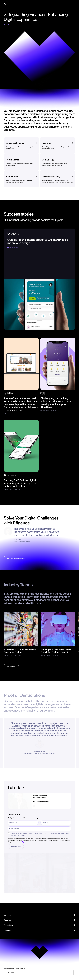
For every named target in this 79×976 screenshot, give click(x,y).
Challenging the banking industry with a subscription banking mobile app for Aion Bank (56, 355)
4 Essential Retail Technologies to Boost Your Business (20, 603)
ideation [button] (49, 607)
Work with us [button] (7, 24)
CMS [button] (5, 365)
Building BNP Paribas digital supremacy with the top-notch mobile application (21, 435)
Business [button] (6, 607)
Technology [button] (18, 607)
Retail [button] (11, 607)
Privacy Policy (20, 794)
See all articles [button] (11, 619)
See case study (12, 248)
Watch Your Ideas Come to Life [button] (16, 511)
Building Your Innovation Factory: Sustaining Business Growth (57, 603)
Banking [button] (42, 362)
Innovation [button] (56, 607)
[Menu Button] (74, 4)
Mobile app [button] (53, 362)
